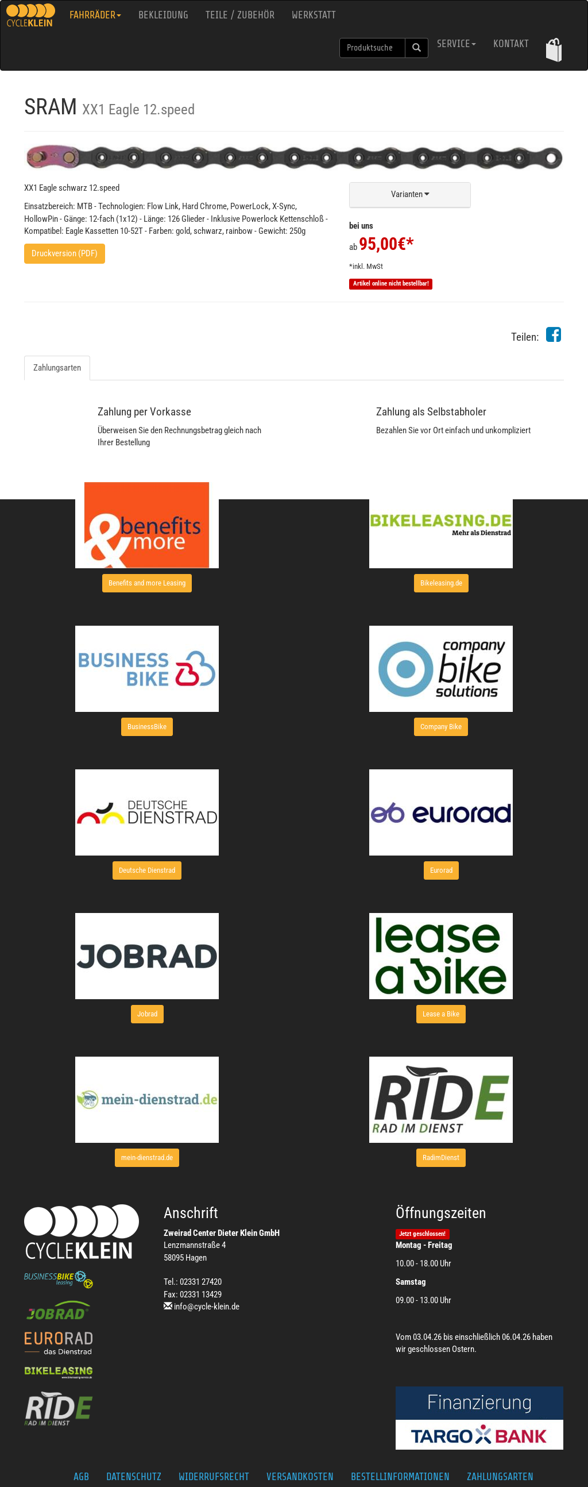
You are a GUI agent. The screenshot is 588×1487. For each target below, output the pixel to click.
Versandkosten (300, 1476)
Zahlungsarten (57, 368)
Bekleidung (163, 15)
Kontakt (511, 43)
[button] (553, 49)
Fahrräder (95, 15)
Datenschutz (133, 1476)
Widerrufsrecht (214, 1476)
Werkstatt (314, 15)
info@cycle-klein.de (206, 1306)
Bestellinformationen (400, 1476)
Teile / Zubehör (240, 15)
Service (456, 43)
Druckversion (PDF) (65, 253)
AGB (81, 1476)
